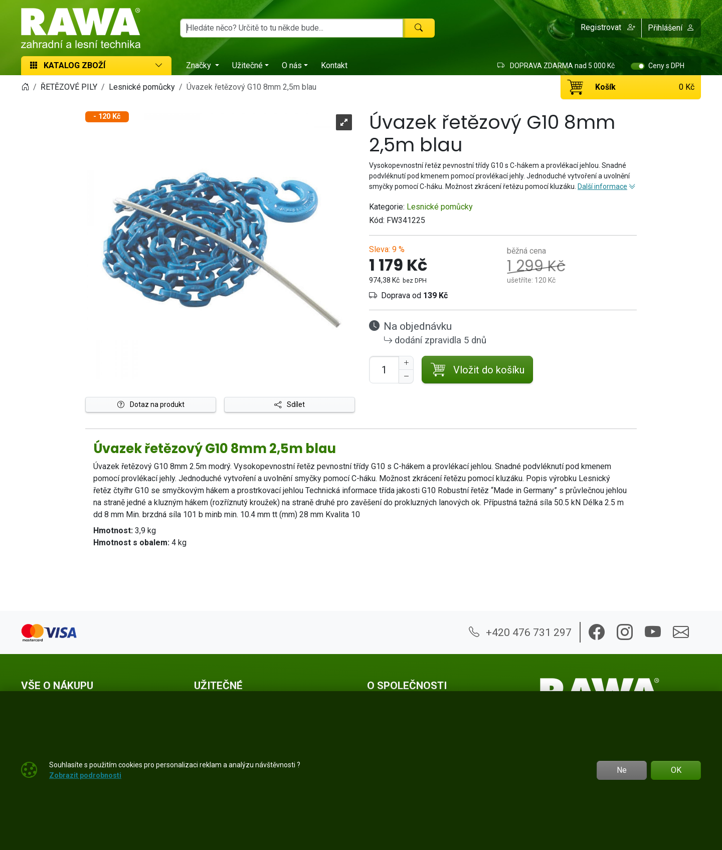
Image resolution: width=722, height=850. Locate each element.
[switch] (638, 66)
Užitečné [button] (247, 65)
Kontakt (334, 65)
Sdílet (289, 404)
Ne (622, 770)
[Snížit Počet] (406, 376)
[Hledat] (419, 28)
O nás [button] (292, 65)
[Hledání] (291, 28)
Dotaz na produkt (151, 404)
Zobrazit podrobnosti (85, 775)
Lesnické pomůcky (440, 206)
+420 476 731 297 (520, 632)
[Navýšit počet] (406, 363)
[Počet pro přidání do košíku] (384, 369)
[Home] (25, 87)
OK (676, 770)
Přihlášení (671, 28)
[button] (608, 28)
